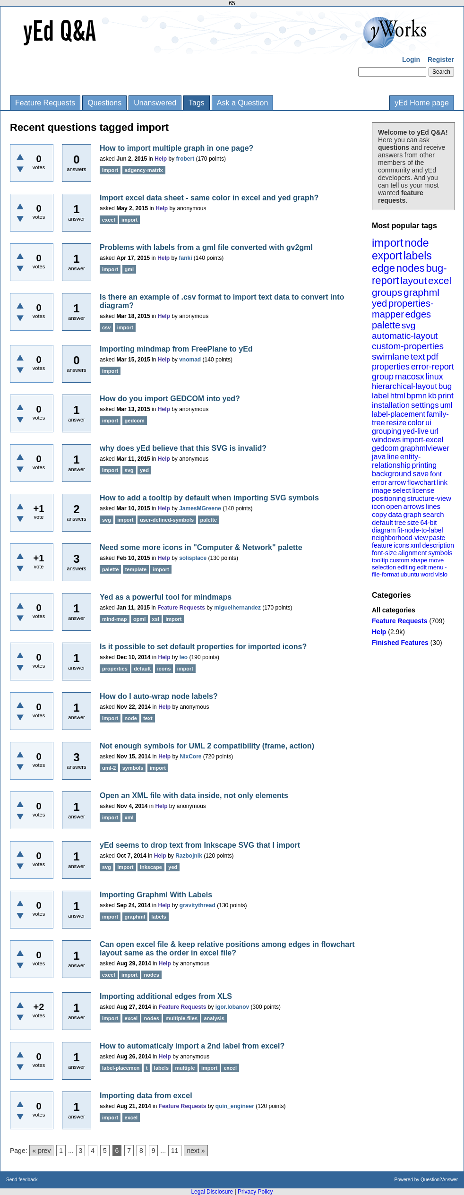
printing (424, 465)
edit (422, 567)
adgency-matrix (144, 170)
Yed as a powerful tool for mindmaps (166, 597)
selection (384, 567)
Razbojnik (188, 855)
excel (439, 280)
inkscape (151, 867)
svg (409, 325)
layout (413, 280)
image (381, 490)
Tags (197, 103)
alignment (412, 553)
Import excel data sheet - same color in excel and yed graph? (209, 198)
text (418, 356)
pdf (432, 356)
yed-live (416, 431)
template (135, 569)
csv (106, 327)
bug (445, 386)
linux (434, 376)
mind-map (114, 619)
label (380, 395)
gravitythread (197, 905)
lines (433, 506)
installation (391, 405)
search (433, 514)
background (392, 474)
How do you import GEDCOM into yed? (170, 399)
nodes (410, 268)
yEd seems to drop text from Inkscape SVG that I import (200, 845)
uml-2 (109, 768)
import (388, 242)
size (413, 522)
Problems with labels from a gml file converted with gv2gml (206, 247)
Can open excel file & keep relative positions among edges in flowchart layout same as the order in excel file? (227, 948)
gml (129, 269)
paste (437, 538)
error (379, 482)
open (394, 506)
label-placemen (120, 1068)
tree (400, 522)
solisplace (192, 558)
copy (379, 514)
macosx (409, 376)
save (420, 474)
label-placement (398, 414)
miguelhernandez (237, 607)
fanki (185, 258)
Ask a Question (242, 103)
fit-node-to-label (420, 530)
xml (416, 545)
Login (411, 59)
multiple (185, 1068)
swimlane (390, 356)
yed (379, 303)
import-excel (422, 440)
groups (387, 292)
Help (379, 632)
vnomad (190, 359)
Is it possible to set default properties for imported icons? (203, 647)
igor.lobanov (232, 1007)
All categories (393, 610)
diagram (384, 530)
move (436, 560)
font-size (384, 553)
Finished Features (400, 642)
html (397, 395)
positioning (389, 498)
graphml (421, 292)
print (446, 395)
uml (446, 405)
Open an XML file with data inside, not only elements (194, 795)
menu (436, 567)
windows (386, 440)
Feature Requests (45, 103)
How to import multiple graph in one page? (176, 148)
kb (432, 395)
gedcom (385, 448)
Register (441, 59)
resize (396, 423)
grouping (386, 431)
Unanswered (155, 103)
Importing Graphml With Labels (156, 895)
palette (386, 325)
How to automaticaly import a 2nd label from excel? (192, 1046)
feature (382, 545)
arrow (397, 482)
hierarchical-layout (404, 386)
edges (418, 314)
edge (383, 268)
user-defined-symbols (167, 520)
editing (406, 567)
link (442, 482)
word (427, 574)
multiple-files (181, 1018)
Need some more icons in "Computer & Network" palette (201, 547)
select (402, 490)
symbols (440, 553)
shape (419, 560)
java (379, 457)
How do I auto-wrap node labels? (159, 696)
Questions (104, 103)
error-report (432, 366)
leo (184, 657)
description (438, 545)
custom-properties (408, 346)
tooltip (380, 560)
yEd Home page (422, 103)
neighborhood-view (400, 538)
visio (441, 574)
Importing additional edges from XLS (166, 996)
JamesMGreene (200, 508)
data (395, 514)
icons (401, 545)
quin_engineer (234, 1106)
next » (196, 1150)
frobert (185, 158)
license (423, 490)
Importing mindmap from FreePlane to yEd (176, 349)
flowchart (421, 482)
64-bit (428, 522)
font (436, 474)
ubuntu (410, 574)
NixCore (191, 756)
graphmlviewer (424, 448)
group (383, 376)
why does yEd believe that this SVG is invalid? (183, 448)
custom (399, 560)
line (393, 457)
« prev (41, 1150)
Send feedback (22, 1179)
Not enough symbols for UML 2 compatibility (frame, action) (207, 746)
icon (378, 506)
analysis (214, 1018)
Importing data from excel (146, 1096)
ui (428, 423)
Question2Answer (439, 1179)
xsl (155, 619)
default (382, 522)
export (387, 255)
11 (175, 1150)
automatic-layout (405, 336)
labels (418, 255)
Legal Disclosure (212, 1191)
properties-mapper (403, 308)
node (416, 243)
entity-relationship (396, 461)
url (434, 431)
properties (391, 366)
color (416, 423)
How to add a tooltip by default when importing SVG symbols (209, 498)
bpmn (417, 395)
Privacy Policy (255, 1191)
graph (412, 514)
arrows (413, 506)
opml (139, 619)
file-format (385, 574)
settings (425, 405)
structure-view (429, 498)
